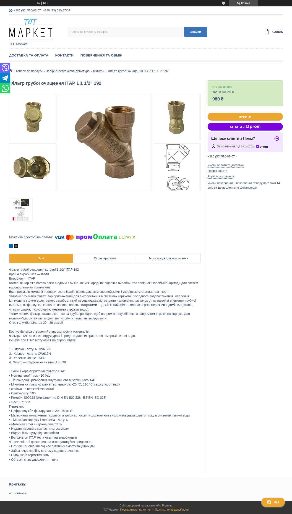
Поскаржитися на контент (136, 509)
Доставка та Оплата (28, 55)
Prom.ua (167, 505)
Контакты (20, 493)
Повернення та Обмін (101, 55)
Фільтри (98, 71)
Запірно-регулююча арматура (68, 71)
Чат (273, 502)
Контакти (64, 55)
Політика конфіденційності (172, 509)
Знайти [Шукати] (195, 31)
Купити (245, 117)
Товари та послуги (29, 71)
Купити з (245, 127)
